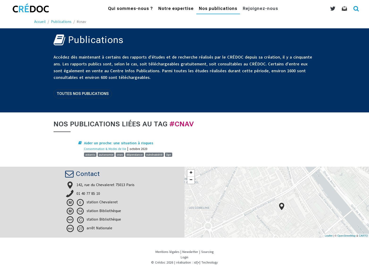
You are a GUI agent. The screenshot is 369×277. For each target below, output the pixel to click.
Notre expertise (176, 8)
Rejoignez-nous (260, 8)
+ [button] (191, 173)
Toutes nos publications (83, 93)
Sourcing (207, 252)
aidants (90, 155)
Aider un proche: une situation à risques (118, 143)
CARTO (363, 235)
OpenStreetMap (346, 235)
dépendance (134, 155)
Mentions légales (167, 252)
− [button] (191, 180)
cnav (120, 155)
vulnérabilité (154, 155)
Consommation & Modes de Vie (105, 149)
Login (184, 257)
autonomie (106, 155)
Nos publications (218, 8)
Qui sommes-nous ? (130, 8)
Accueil (40, 21)
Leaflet (329, 235)
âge (168, 155)
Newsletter (190, 252)
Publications (61, 21)
